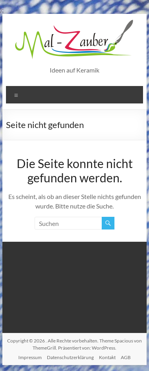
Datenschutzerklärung (70, 357)
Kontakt (107, 357)
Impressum (30, 357)
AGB (126, 357)
